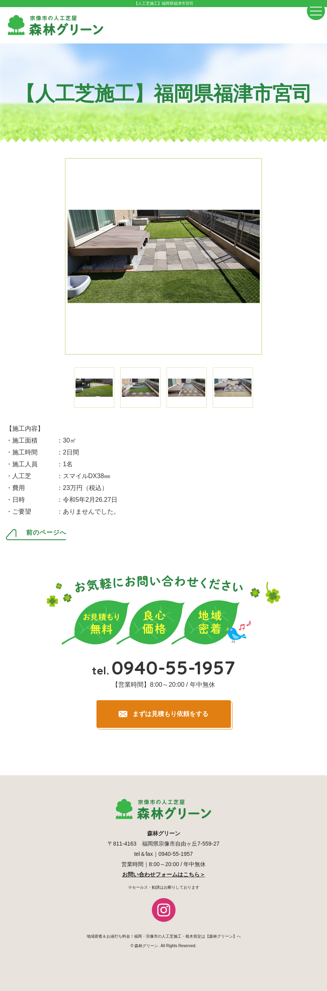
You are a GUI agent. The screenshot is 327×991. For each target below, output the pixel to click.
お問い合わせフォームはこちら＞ (163, 874)
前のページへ (46, 532)
